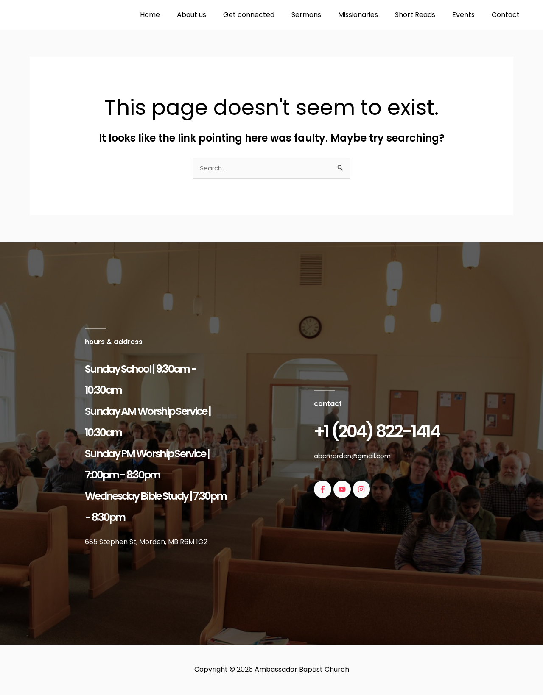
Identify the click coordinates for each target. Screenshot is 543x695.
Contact (507, 14)
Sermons (321, 14)
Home (175, 14)
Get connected (267, 14)
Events (468, 14)
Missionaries (370, 14)
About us (213, 14)
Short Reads (423, 14)
